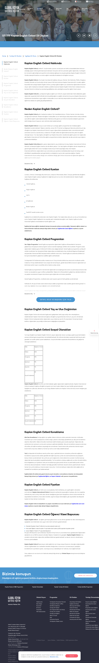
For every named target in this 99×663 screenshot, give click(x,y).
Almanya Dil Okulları (75, 605)
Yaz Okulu (68, 9)
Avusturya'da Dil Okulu (76, 619)
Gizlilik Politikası (60, 640)
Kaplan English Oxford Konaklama (11, 106)
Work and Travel (84, 9)
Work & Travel (53, 615)
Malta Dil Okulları (74, 611)
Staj (94, 9)
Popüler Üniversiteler (37, 587)
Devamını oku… (54, 657)
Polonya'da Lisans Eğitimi (92, 627)
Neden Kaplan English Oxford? (11, 70)
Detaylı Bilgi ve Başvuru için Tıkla (55, 300)
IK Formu (38, 607)
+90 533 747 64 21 (12, 643)
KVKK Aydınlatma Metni (72, 640)
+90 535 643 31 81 (12, 647)
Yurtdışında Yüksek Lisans (56, 621)
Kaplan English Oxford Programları (11, 84)
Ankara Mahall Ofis (13, 661)
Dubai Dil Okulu (74, 607)
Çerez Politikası (51, 640)
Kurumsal (38, 605)
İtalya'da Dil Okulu (74, 615)
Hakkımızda (39, 602)
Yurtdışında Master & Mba (56, 604)
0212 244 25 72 (12, 637)
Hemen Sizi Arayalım (85, 575)
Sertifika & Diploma (40, 9)
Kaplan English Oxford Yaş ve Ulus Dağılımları (11, 92)
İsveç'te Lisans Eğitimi (91, 602)
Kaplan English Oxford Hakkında (11, 63)
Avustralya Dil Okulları (75, 602)
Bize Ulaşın (39, 604)
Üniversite (22, 9)
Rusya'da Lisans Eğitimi (92, 607)
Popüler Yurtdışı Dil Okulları (61, 587)
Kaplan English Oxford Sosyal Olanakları (11, 99)
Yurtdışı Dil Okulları (15, 56)
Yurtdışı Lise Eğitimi (54, 613)
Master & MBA (29, 9)
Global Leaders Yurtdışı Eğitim (16, 650)
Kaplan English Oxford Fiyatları (11, 113)
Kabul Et (72, 656)
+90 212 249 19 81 (23, 639)
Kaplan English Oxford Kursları (11, 77)
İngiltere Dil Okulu (74, 604)
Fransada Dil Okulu (75, 617)
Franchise (38, 609)
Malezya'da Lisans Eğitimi (92, 629)
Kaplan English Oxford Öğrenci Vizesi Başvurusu (12, 120)
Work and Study (58, 9)
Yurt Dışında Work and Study (57, 609)
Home (4, 56)
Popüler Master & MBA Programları (14, 587)
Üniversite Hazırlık (54, 619)
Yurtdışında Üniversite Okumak (58, 602)
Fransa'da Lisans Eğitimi (92, 625)
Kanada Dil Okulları (75, 613)
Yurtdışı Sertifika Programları (85, 587)
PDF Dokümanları (40, 611)
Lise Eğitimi (76, 9)
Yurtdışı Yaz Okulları (55, 611)
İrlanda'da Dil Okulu (75, 609)
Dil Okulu (50, 9)
